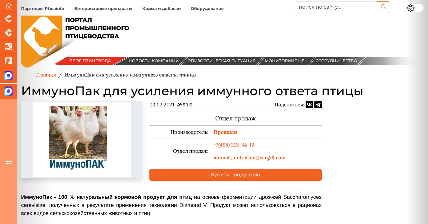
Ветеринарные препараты (103, 8)
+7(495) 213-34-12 (234, 145)
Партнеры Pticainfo (42, 8)
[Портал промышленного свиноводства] (8, 19)
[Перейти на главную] (8, 6)
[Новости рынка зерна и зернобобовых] (8, 61)
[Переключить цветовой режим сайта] (415, 7)
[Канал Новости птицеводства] (8, 76)
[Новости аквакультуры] (8, 47)
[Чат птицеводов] (8, 91)
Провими (225, 132)
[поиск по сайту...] (336, 7)
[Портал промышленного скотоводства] (8, 33)
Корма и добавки (161, 8)
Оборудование (207, 8)
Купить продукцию (235, 175)
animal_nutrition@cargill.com (250, 157)
